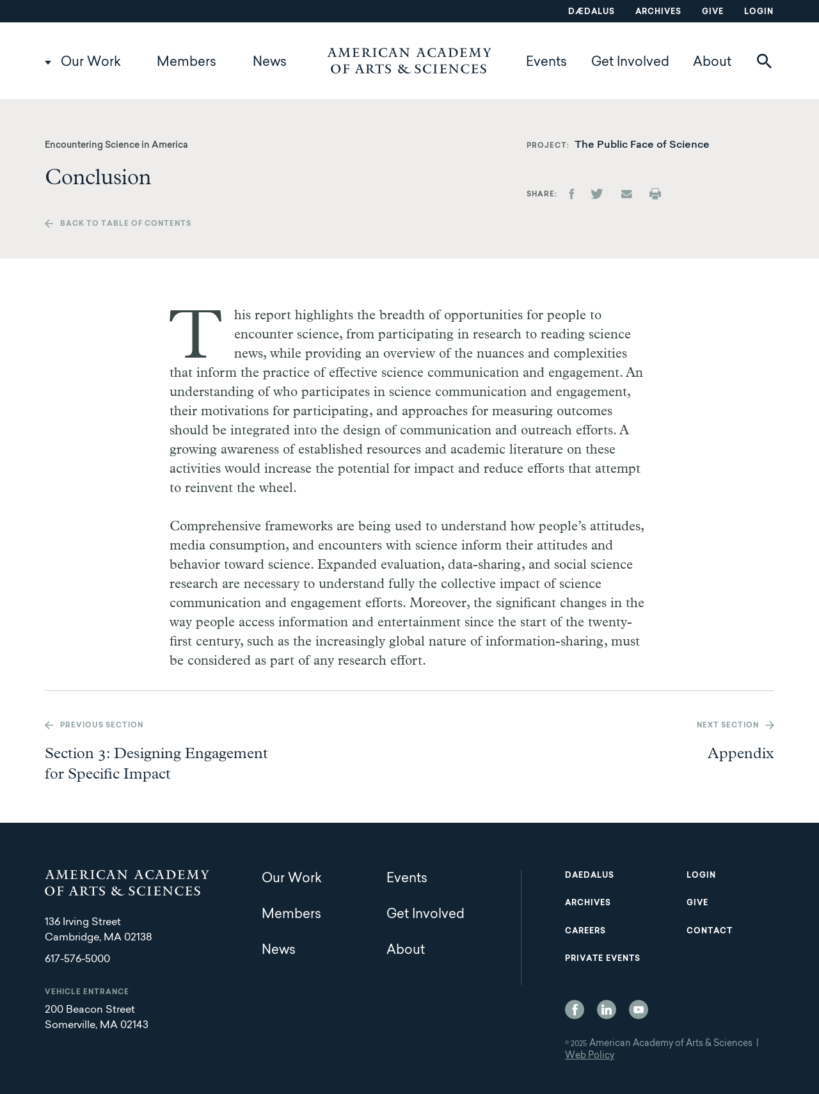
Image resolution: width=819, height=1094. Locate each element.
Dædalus (591, 12)
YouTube (638, 1009)
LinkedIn (606, 1009)
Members (186, 62)
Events (546, 62)
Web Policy (589, 1056)
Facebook (574, 1009)
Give (713, 12)
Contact (710, 931)
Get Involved (630, 62)
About (712, 62)
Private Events (602, 959)
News (270, 62)
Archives (658, 12)
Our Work (91, 62)
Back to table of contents (125, 224)
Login (759, 12)
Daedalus (589, 876)
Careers (585, 931)
